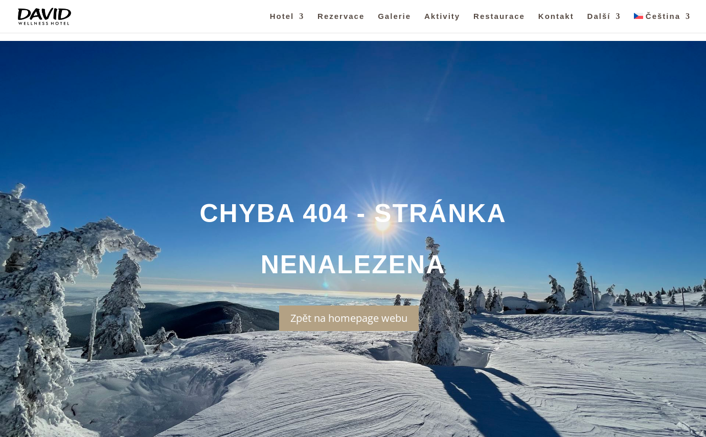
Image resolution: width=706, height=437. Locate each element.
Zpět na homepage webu (348, 318)
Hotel (282, 16)
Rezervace (341, 16)
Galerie (394, 16)
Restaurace (499, 16)
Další (599, 16)
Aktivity (442, 16)
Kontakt (556, 16)
